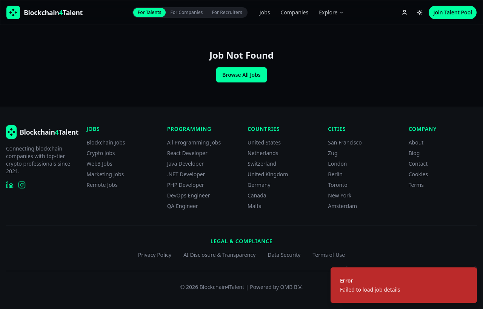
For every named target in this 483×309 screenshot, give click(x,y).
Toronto (337, 184)
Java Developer (185, 163)
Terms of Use (328, 254)
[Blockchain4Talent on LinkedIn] (10, 185)
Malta (254, 206)
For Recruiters (227, 12)
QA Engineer (182, 206)
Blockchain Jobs (105, 142)
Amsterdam (342, 206)
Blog (414, 153)
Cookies (418, 174)
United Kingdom (268, 174)
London (337, 163)
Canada (257, 195)
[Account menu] (404, 12)
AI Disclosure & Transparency (219, 254)
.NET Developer (186, 174)
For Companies (186, 12)
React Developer (187, 153)
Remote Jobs (101, 184)
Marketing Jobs (105, 174)
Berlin (335, 174)
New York (339, 195)
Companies (294, 12)
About (416, 142)
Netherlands (263, 153)
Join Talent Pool (452, 12)
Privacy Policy (154, 254)
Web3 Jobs (99, 163)
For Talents (150, 12)
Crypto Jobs (100, 153)
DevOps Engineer (188, 195)
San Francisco (344, 142)
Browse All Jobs (241, 74)
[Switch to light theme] (420, 12)
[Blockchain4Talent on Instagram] (22, 185)
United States (264, 142)
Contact (418, 163)
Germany (259, 184)
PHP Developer (185, 184)
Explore (331, 12)
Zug (332, 153)
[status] (404, 285)
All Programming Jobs (194, 142)
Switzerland (262, 163)
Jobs (265, 12)
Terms (416, 184)
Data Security (284, 254)
